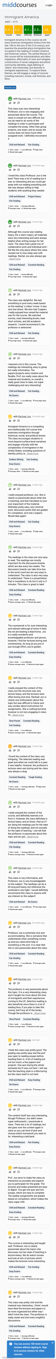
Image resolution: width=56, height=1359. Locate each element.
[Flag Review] (18, 103)
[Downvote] (14, 103)
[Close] (52, 1343)
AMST (8, 22)
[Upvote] (10, 103)
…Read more (14, 259)
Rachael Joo (10, 87)
